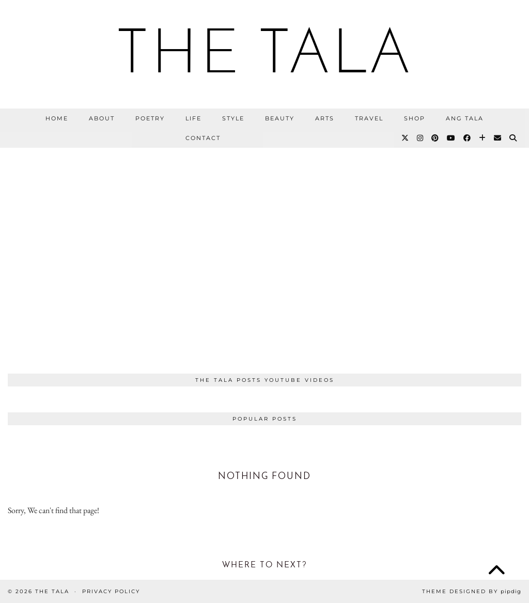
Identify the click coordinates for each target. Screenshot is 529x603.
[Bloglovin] (483, 138)
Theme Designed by (471, 591)
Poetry (150, 118)
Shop (414, 118)
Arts (324, 118)
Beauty (279, 118)
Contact (203, 138)
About (102, 118)
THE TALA (264, 57)
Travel (369, 118)
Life (193, 118)
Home (56, 118)
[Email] (498, 138)
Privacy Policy (111, 591)
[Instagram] (420, 138)
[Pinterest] (435, 138)
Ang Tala (465, 118)
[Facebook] (467, 138)
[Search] (513, 138)
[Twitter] (405, 138)
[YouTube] (451, 138)
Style (233, 118)
